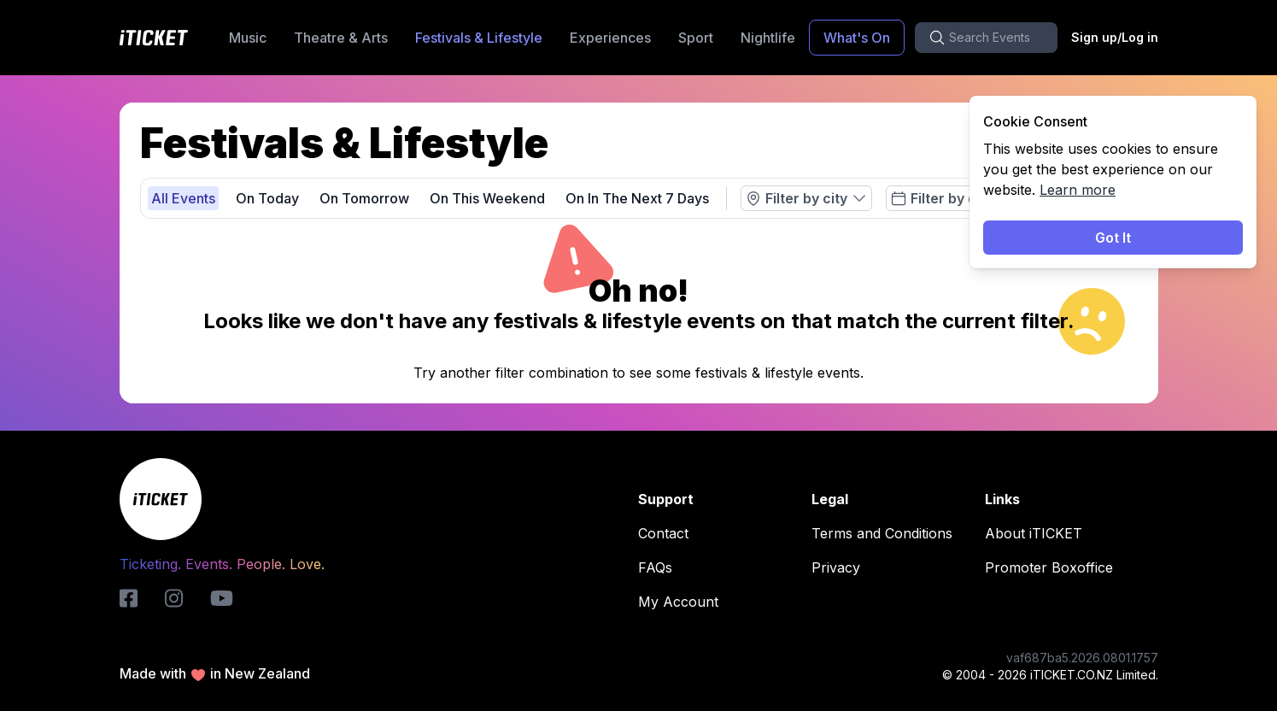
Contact (668, 533)
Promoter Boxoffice (1054, 567)
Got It (1113, 237)
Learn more (1078, 189)
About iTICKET (1038, 533)
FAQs (660, 567)
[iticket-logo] (129, 598)
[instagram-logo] (174, 598)
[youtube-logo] (221, 598)
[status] (1112, 182)
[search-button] (986, 37)
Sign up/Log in (1114, 37)
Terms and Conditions (887, 533)
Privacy (840, 567)
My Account (683, 601)
